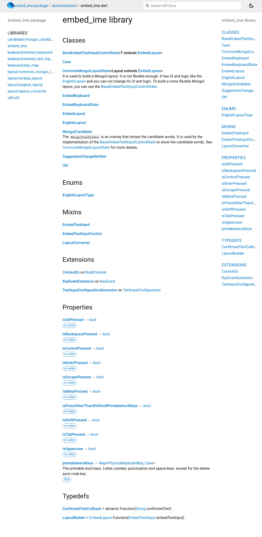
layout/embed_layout (25, 78)
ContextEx (71, 272)
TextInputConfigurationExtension (90, 290)
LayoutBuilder (74, 517)
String (140, 508)
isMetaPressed (75, 391)
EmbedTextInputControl (82, 233)
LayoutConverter (76, 243)
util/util (13, 98)
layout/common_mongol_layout (34, 72)
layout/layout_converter (27, 91)
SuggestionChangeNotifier (84, 156)
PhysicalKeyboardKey (125, 463)
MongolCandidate (77, 132)
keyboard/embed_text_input (31, 59)
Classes (230, 32)
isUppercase (73, 449)
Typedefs (232, 240)
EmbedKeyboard (76, 95)
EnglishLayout (74, 81)
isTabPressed (74, 434)
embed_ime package (31, 5)
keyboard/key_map (23, 65)
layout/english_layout (25, 85)
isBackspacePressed (80, 334)
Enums (229, 108)
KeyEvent (107, 281)
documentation (64, 5)
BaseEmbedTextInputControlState (91, 53)
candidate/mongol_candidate (32, 39)
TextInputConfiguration (142, 290)
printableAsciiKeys (78, 463)
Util (65, 165)
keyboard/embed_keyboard (30, 52)
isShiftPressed (75, 420)
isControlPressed (77, 348)
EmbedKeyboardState (80, 104)
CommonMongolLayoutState (86, 71)
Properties (234, 157)
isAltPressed (73, 320)
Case (67, 62)
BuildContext (96, 272)
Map (102, 463)
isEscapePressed (77, 377)
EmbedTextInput (76, 224)
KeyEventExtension (78, 281)
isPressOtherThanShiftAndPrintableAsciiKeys (100, 406)
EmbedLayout (149, 53)
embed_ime (17, 46)
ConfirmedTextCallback (82, 508)
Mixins (229, 126)
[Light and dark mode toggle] (251, 5)
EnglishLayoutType (78, 195)
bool (92, 320)
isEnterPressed (75, 363)
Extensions (234, 264)
